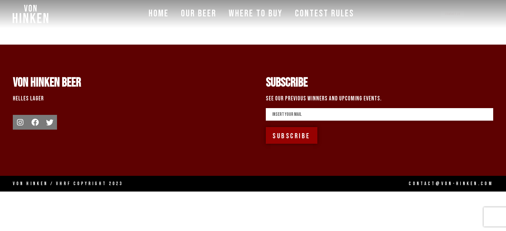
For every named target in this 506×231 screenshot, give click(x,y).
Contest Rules (324, 13)
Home (159, 13)
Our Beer (198, 13)
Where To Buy (256, 13)
